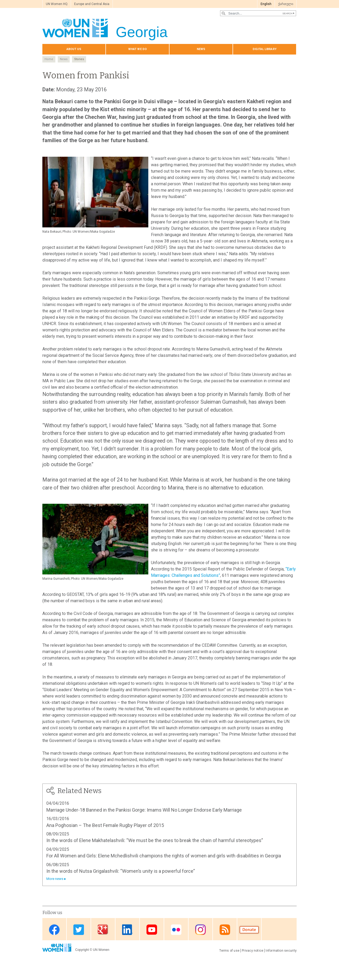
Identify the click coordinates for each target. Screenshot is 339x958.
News (201, 49)
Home (48, 59)
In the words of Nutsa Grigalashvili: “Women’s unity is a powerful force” (120, 871)
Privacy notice (252, 950)
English (266, 4)
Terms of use (229, 950)
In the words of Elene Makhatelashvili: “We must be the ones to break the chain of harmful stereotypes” (154, 840)
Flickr (176, 929)
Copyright (82, 950)
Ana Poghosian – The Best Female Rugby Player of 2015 (105, 825)
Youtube (152, 929)
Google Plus (103, 929)
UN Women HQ (57, 4)
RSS (225, 929)
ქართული (285, 4)
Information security (281, 950)
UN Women (101, 950)
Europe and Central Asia (91, 4)
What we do (137, 49)
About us (74, 49)
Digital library (264, 49)
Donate (249, 929)
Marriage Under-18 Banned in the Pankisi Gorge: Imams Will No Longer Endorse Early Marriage (144, 810)
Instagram (200, 929)
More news (54, 879)
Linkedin (127, 929)
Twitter (79, 929)
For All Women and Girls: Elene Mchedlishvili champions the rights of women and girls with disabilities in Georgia (163, 855)
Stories (79, 59)
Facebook (54, 929)
